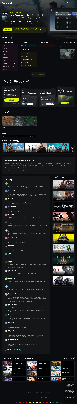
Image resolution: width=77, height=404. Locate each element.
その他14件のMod (29, 29)
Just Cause (39, 74)
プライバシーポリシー (38, 392)
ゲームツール (38, 2)
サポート (47, 392)
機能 (43, 2)
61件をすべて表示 (40, 136)
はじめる (7, 30)
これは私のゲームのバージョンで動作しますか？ (17, 170)
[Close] (75, 383)
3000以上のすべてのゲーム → (18, 12)
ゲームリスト (25, 2)
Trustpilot (55, 165)
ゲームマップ (31, 2)
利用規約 (29, 392)
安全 (29, 21)
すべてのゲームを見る (68, 358)
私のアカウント (55, 2)
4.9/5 (13, 21)
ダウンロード (70, 3)
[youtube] (46, 397)
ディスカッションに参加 (13, 349)
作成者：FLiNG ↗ (37, 23)
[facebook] (41, 397)
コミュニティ (48, 2)
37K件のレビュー (13, 23)
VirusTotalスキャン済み (29, 23)
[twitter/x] (36, 397)
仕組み (20, 2)
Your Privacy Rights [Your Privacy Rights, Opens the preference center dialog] (70, 400)
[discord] (30, 397)
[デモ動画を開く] (67, 54)
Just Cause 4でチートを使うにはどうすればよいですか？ (19, 167)
